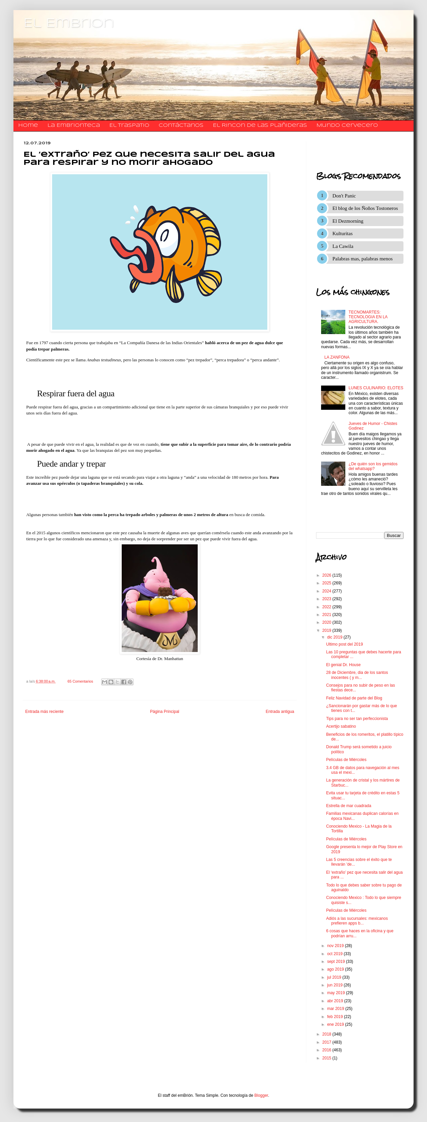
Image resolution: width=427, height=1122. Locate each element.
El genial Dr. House (343, 664)
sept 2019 (336, 961)
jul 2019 (334, 977)
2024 (327, 591)
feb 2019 (335, 1016)
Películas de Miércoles (346, 759)
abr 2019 (335, 1001)
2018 (327, 1034)
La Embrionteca (73, 125)
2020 (327, 622)
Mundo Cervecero (347, 125)
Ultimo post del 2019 (344, 644)
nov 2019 (336, 945)
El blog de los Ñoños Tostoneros (365, 208)
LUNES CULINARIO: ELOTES (376, 388)
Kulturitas (343, 233)
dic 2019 (335, 637)
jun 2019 (335, 985)
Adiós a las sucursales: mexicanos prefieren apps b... (357, 921)
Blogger (261, 1095)
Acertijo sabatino (341, 726)
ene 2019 (336, 1024)
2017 (327, 1042)
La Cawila (343, 246)
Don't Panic (344, 195)
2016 (327, 1050)
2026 (327, 575)
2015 (327, 1058)
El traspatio (129, 125)
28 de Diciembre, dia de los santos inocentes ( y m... (357, 675)
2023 (327, 598)
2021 (327, 614)
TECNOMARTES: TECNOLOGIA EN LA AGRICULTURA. (368, 317)
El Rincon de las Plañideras (260, 125)
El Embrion (69, 23)
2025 (327, 583)
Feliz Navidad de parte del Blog (354, 698)
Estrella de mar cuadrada (348, 805)
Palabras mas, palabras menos (363, 258)
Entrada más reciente (44, 711)
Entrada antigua (280, 711)
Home (28, 125)
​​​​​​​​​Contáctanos (181, 125)
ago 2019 (336, 969)
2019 (327, 630)
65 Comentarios (80, 681)
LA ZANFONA (337, 357)
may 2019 (336, 992)
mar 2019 (336, 1008)
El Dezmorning (348, 221)
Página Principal (164, 711)
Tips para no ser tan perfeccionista (357, 718)
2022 (327, 607)
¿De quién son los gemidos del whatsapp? (373, 466)
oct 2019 (335, 953)
